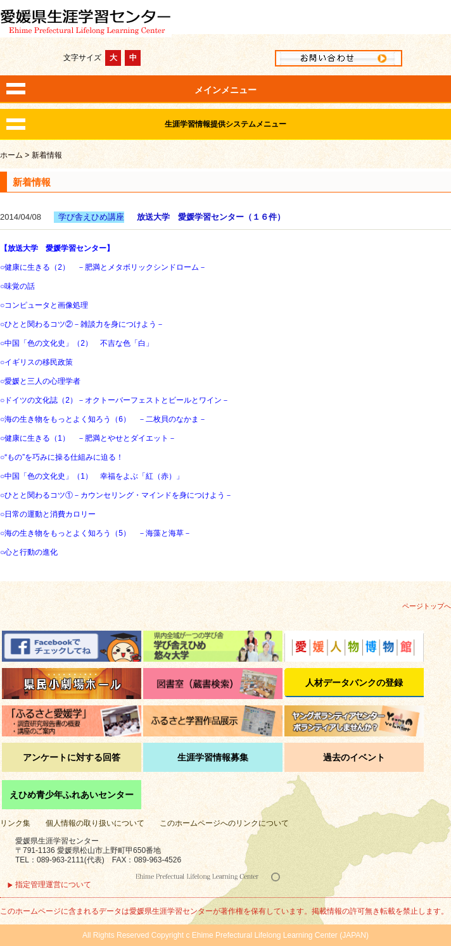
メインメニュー (225, 90)
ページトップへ (426, 606)
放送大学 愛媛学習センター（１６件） (211, 217)
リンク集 (15, 823)
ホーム (11, 155)
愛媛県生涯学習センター (225, 20)
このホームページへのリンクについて (224, 823)
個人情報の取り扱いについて (95, 823)
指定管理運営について (53, 884)
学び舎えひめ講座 (91, 217)
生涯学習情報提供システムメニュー (225, 124)
